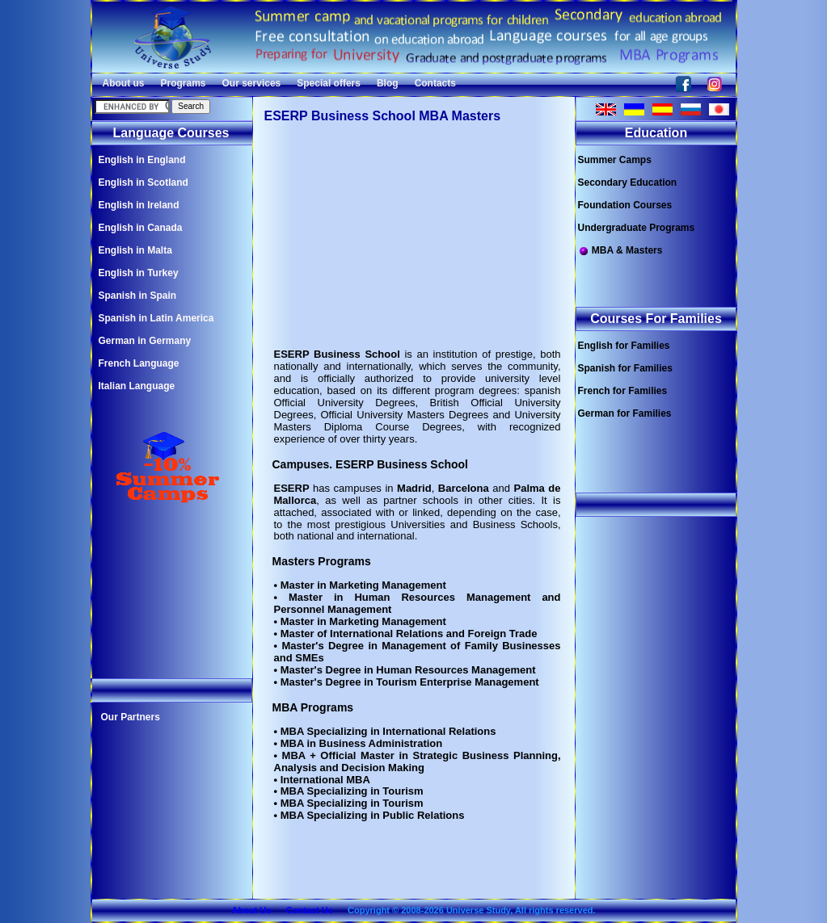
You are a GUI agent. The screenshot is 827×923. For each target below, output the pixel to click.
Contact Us (309, 910)
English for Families (624, 345)
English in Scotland (143, 182)
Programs (183, 83)
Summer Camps (615, 160)
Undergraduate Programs (636, 227)
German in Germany (145, 340)
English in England (142, 160)
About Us (251, 910)
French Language (139, 363)
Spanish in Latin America (156, 318)
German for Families (625, 413)
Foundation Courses (625, 205)
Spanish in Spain (138, 295)
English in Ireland (139, 205)
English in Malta (135, 250)
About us (124, 83)
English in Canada (141, 227)
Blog (388, 83)
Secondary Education (627, 182)
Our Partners (130, 717)
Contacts (435, 83)
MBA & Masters (620, 251)
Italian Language (137, 386)
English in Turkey (139, 273)
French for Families (623, 390)
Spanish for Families (625, 368)
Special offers (329, 83)
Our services (251, 83)
